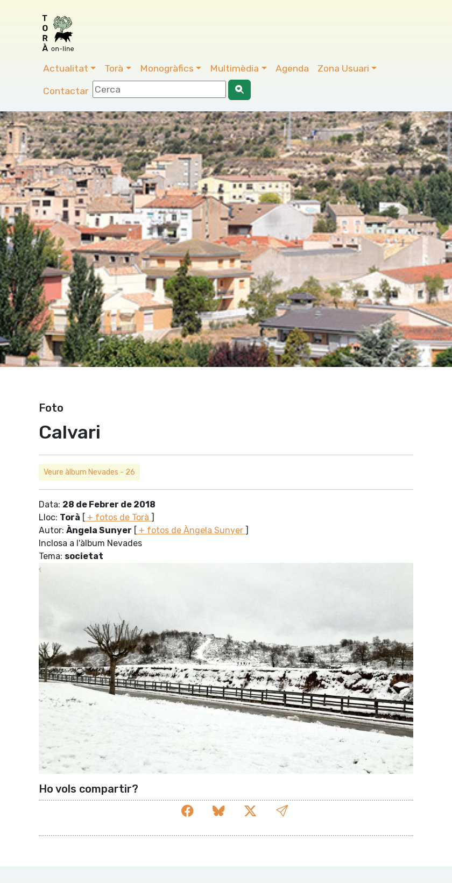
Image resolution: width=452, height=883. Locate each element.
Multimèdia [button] (234, 68)
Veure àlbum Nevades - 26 (89, 472)
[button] (282, 811)
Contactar (65, 91)
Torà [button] (113, 68)
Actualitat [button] (65, 68)
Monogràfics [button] (167, 68)
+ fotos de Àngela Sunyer (191, 530)
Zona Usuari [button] (343, 68)
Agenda (292, 68)
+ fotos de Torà (118, 517)
